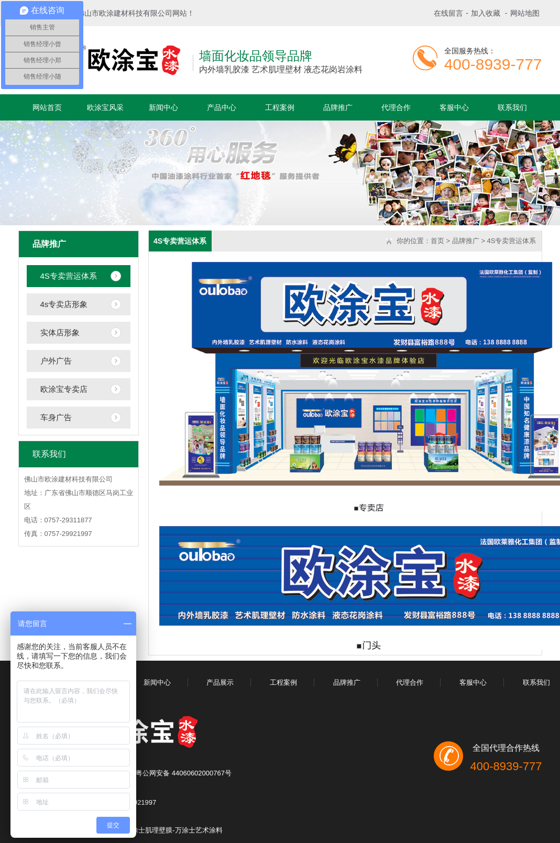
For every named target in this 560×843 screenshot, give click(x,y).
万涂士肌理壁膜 (148, 830)
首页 (437, 241)
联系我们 (512, 107)
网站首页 (47, 107)
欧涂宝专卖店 (63, 389)
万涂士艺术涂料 (199, 830)
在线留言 (448, 13)
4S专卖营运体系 (68, 275)
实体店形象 (60, 332)
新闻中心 (163, 107)
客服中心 (454, 107)
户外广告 (56, 360)
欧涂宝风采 (105, 107)
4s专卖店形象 (64, 304)
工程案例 (279, 107)
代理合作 (396, 107)
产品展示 (220, 682)
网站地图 (525, 13)
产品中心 (221, 107)
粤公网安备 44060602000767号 (184, 773)
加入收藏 (485, 13)
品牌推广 (338, 107)
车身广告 (56, 417)
